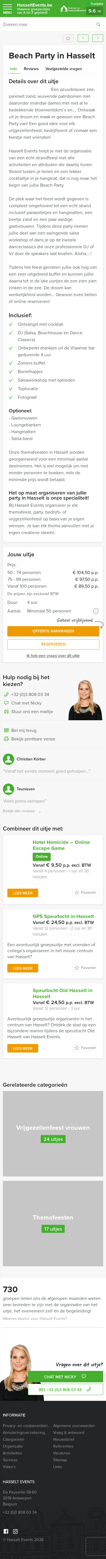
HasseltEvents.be (36, 8)
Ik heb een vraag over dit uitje (53, 656)
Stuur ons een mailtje (28, 712)
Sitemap (60, 1460)
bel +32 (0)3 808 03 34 (65, 1389)
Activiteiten (12, 1453)
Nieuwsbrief (63, 1439)
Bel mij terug (19, 730)
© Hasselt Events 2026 (23, 1540)
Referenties (63, 1446)
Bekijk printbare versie (29, 739)
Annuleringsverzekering (24, 1433)
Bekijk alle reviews (22, 811)
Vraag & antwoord (68, 1433)
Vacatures (61, 1453)
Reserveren (53, 644)
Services (10, 1460)
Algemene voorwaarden (74, 1426)
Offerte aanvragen (53, 631)
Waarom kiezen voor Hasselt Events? (35, 1319)
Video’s (9, 1467)
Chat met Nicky (22, 703)
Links (57, 1467)
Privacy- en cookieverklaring (27, 1426)
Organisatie (13, 1446)
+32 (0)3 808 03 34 (30, 694)
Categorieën (13, 1439)
